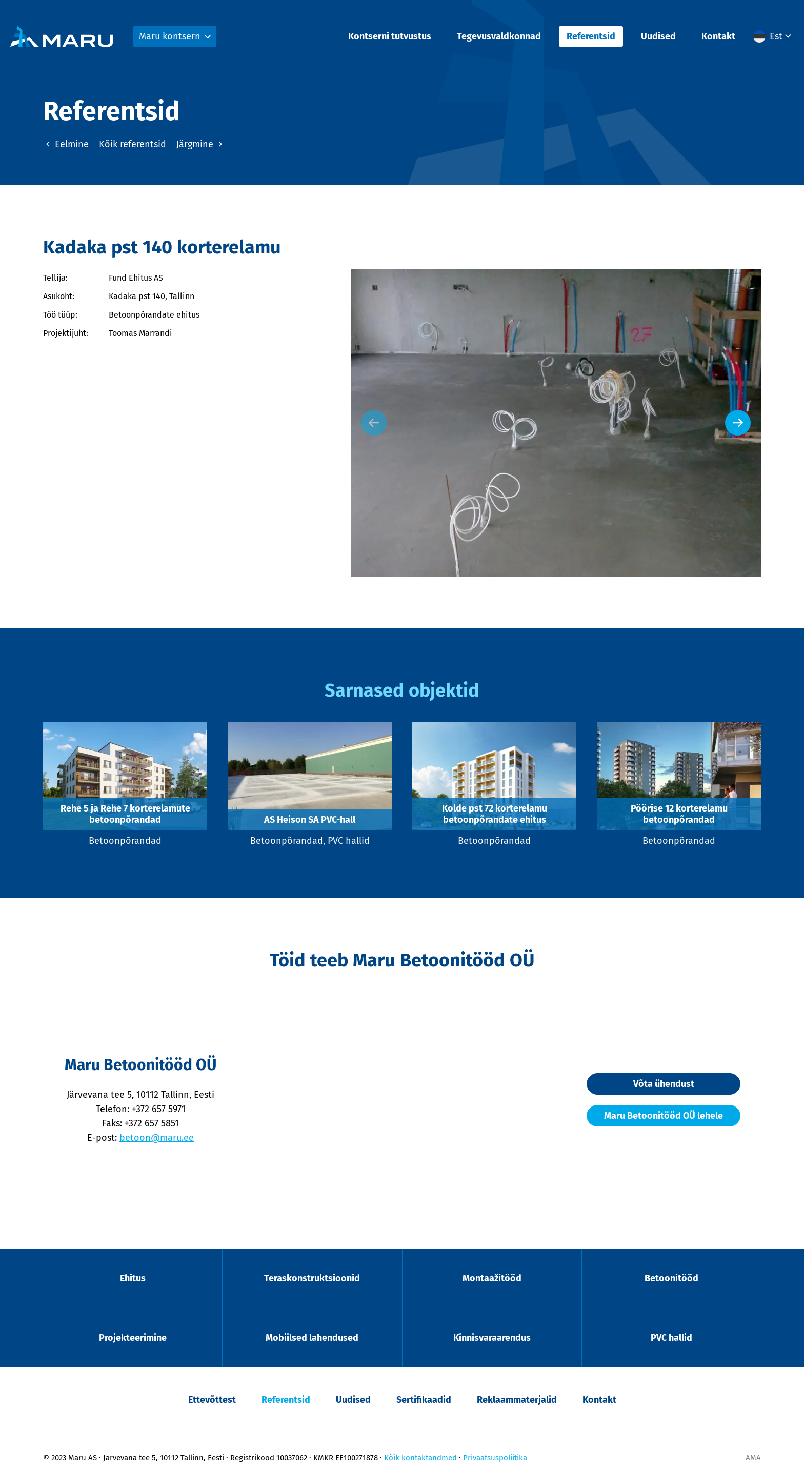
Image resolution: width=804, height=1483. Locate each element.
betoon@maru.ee (156, 1137)
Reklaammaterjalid (517, 1400)
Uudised (658, 36)
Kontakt (718, 36)
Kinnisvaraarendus (492, 1337)
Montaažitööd (492, 1278)
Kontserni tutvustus (389, 36)
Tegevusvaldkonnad (499, 36)
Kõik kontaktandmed (420, 1457)
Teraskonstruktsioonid (312, 1278)
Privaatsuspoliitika (495, 1457)
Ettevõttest (212, 1400)
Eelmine (66, 144)
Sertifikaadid (423, 1400)
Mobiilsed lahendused (312, 1337)
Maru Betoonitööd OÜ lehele (663, 1115)
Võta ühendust (663, 1084)
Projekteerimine (133, 1337)
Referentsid (591, 36)
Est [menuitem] (776, 36)
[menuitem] (773, 36)
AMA (753, 1457)
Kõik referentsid (132, 144)
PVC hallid (671, 1337)
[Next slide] (738, 423)
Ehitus (133, 1278)
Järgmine (200, 144)
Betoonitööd (671, 1278)
